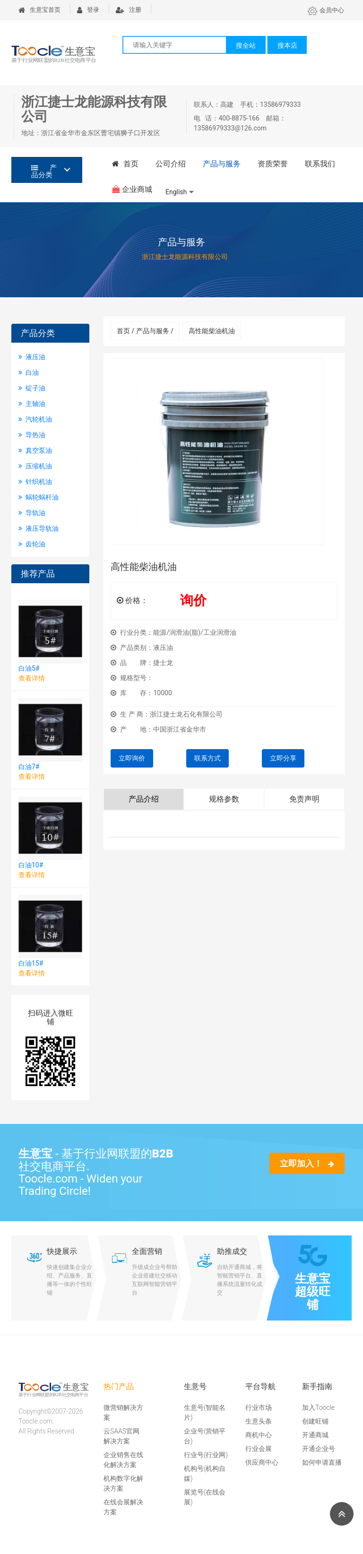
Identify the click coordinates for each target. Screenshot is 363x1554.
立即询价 (132, 758)
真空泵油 (35, 450)
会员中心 (326, 10)
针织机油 (35, 481)
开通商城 (315, 1435)
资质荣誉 (273, 163)
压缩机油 (35, 466)
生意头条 (258, 1421)
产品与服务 (222, 163)
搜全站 (246, 45)
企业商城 (132, 189)
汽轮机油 (35, 419)
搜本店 (287, 45)
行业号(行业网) (206, 1455)
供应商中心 (261, 1462)
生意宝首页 (39, 9)
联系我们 (320, 163)
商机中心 (258, 1435)
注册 (128, 9)
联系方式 (207, 758)
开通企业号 (318, 1448)
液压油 (31, 357)
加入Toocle (318, 1407)
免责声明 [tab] (304, 798)
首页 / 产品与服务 (145, 331)
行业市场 (258, 1407)
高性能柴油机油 (212, 331)
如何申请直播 (322, 1462)
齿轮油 (31, 544)
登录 (88, 9)
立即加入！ (307, 1163)
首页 (125, 163)
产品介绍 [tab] (144, 798)
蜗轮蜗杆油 (38, 497)
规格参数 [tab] (224, 798)
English (176, 192)
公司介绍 (171, 163)
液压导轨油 (38, 528)
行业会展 (258, 1448)
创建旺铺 (315, 1421)
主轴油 (31, 403)
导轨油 (31, 513)
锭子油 (31, 388)
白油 (28, 372)
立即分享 (283, 758)
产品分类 (44, 171)
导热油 (31, 435)
